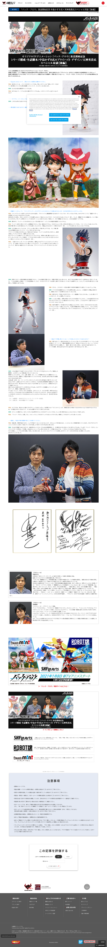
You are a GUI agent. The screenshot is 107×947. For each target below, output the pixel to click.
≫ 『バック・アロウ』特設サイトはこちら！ (53, 686)
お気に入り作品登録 (50, 910)
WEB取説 (67, 904)
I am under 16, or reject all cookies (59, 114)
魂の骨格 (31, 907)
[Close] (79, 97)
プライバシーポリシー (86, 907)
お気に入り (51, 3)
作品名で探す (15, 907)
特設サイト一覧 (33, 901)
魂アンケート (68, 901)
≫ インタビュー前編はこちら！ (53, 730)
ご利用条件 (84, 910)
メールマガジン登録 (50, 913)
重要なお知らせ (49, 901)
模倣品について (49, 904)
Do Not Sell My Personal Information (8, 936)
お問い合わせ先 (69, 910)
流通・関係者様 (85, 913)
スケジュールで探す (16, 901)
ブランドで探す (15, 904)
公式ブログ (32, 904)
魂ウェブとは (84, 901)
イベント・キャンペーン (51, 907)
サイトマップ (69, 3)
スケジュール (60, 3)
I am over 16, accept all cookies (58, 119)
